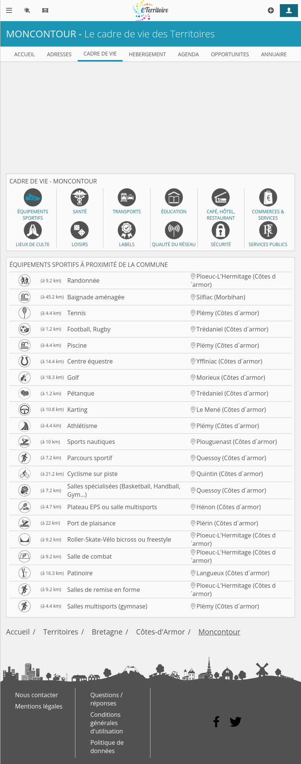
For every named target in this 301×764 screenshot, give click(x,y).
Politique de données (107, 746)
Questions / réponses (107, 699)
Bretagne (107, 632)
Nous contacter (36, 695)
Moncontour (219, 632)
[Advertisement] (150, 115)
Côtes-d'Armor (160, 632)
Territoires (60, 632)
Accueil (18, 632)
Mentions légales (38, 706)
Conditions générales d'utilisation (107, 722)
